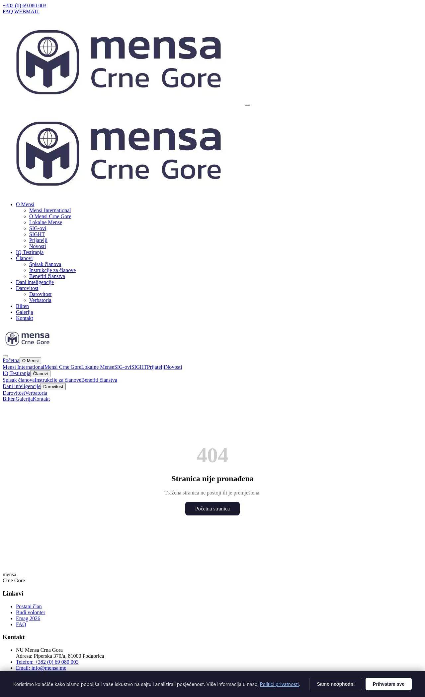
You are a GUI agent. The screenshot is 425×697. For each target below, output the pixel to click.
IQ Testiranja (29, 252)
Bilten (22, 306)
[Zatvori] (5, 356)
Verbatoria (40, 300)
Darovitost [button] (27, 288)
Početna (11, 360)
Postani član (29, 606)
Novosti (37, 246)
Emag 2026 (28, 618)
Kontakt (24, 318)
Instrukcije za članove (52, 270)
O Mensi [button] (25, 204)
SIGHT (37, 234)
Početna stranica (212, 508)
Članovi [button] (24, 258)
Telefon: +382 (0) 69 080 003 (47, 662)
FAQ (8, 11)
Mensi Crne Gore (62, 367)
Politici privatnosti (279, 684)
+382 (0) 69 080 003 (24, 5)
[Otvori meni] (247, 105)
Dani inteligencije (35, 282)
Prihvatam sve (388, 684)
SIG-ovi (37, 228)
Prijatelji (38, 240)
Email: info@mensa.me (41, 668)
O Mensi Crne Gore (50, 216)
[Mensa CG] (123, 194)
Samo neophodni (336, 684)
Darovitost (40, 294)
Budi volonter (30, 612)
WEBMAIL (27, 11)
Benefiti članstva (47, 276)
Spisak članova (45, 264)
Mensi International (50, 210)
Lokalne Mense (45, 222)
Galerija (24, 312)
